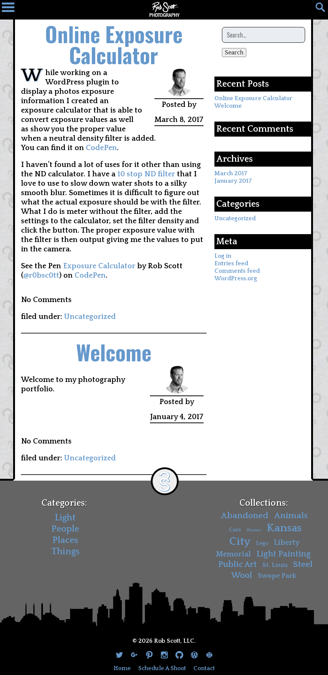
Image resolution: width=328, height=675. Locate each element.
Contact (204, 668)
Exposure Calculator (99, 266)
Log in (222, 256)
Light (65, 518)
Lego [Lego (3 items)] (262, 543)
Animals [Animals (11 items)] (291, 515)
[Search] (316, 9)
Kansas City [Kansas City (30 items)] (265, 535)
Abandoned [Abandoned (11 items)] (244, 515)
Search (234, 52)
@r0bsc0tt (41, 275)
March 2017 (230, 173)
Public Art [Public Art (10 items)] (237, 564)
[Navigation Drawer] (11, 9)
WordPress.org (235, 278)
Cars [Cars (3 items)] (235, 529)
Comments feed (237, 271)
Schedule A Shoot (162, 668)
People (65, 529)
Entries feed (231, 263)
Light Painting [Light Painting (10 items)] (283, 554)
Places (65, 540)
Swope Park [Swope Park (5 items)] (277, 575)
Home (122, 668)
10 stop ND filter (146, 174)
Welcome (113, 351)
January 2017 (233, 180)
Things (65, 551)
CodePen (101, 148)
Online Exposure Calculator (114, 44)
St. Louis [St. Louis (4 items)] (275, 565)
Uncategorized (90, 317)
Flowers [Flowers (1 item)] (254, 530)
